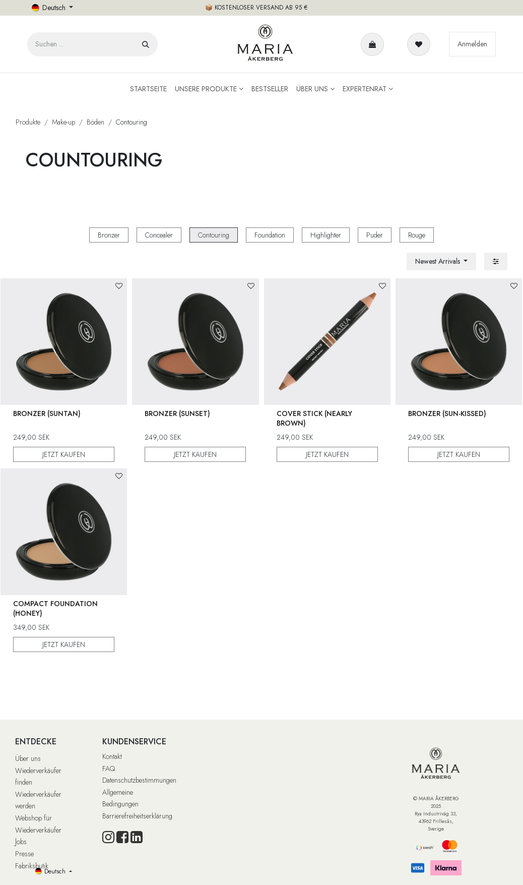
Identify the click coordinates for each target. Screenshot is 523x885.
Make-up (63, 122)
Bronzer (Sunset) (178, 413)
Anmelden (472, 44)
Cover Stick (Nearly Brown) (314, 418)
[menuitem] (148, 89)
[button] (442, 261)
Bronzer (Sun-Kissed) (447, 413)
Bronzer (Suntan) (47, 413)
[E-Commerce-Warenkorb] (374, 44)
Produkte (28, 122)
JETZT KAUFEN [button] (63, 454)
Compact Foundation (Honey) (55, 608)
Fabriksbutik (31, 866)
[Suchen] (146, 44)
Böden (95, 122)
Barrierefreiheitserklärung (137, 816)
